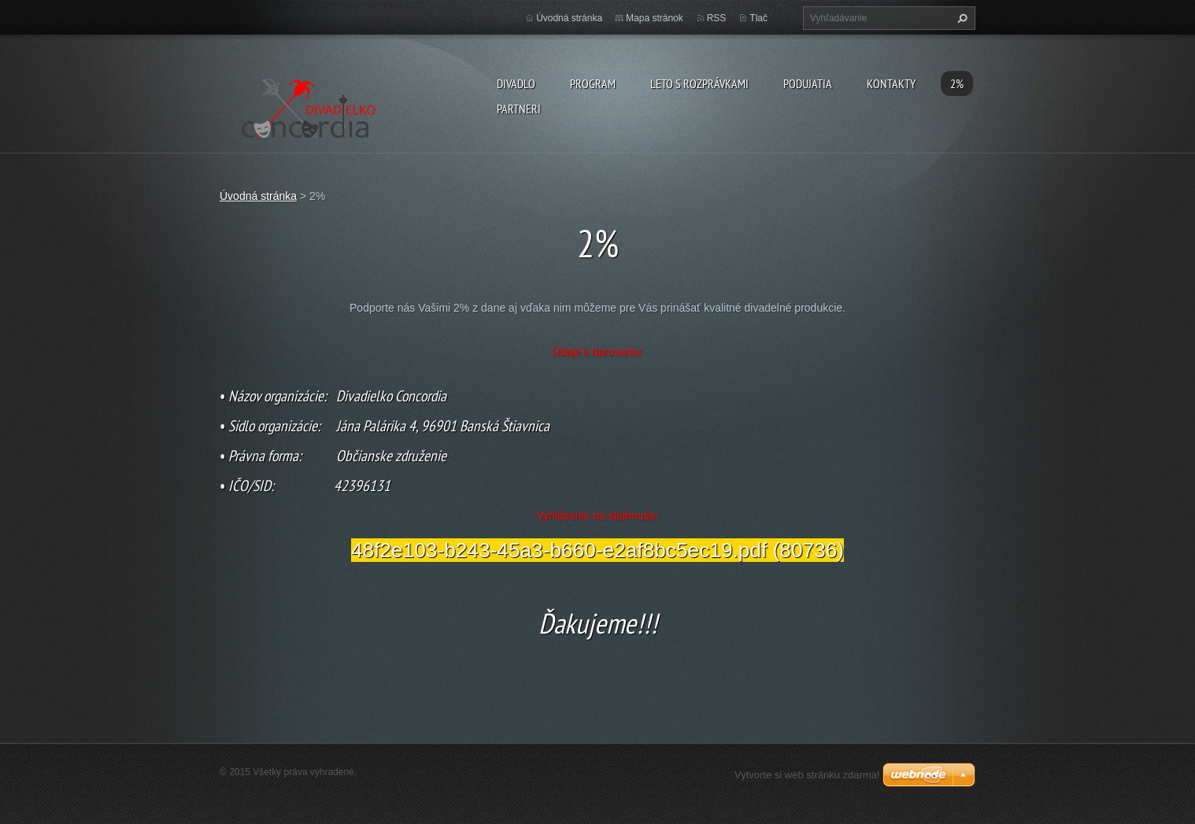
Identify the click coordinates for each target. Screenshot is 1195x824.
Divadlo (516, 83)
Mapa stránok (654, 18)
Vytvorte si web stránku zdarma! (806, 775)
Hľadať (960, 18)
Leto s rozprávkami (699, 83)
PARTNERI (519, 108)
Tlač (758, 18)
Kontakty (891, 83)
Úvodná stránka (569, 18)
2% (957, 83)
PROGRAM (593, 83)
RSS (717, 18)
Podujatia (807, 83)
